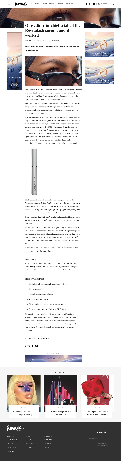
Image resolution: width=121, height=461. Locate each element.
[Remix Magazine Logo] (21, 4)
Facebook (48, 436)
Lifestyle (60, 4)
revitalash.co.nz (43, 339)
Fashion (44, 4)
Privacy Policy (13, 447)
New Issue (35, 4)
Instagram (48, 440)
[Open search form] (113, 4)
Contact (10, 451)
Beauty (52, 4)
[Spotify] (94, 4)
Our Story (11, 436)
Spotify (47, 447)
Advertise (11, 443)
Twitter (47, 443)
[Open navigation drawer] (9, 4)
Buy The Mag (12, 440)
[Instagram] (90, 4)
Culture (69, 4)
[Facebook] (86, 4)
